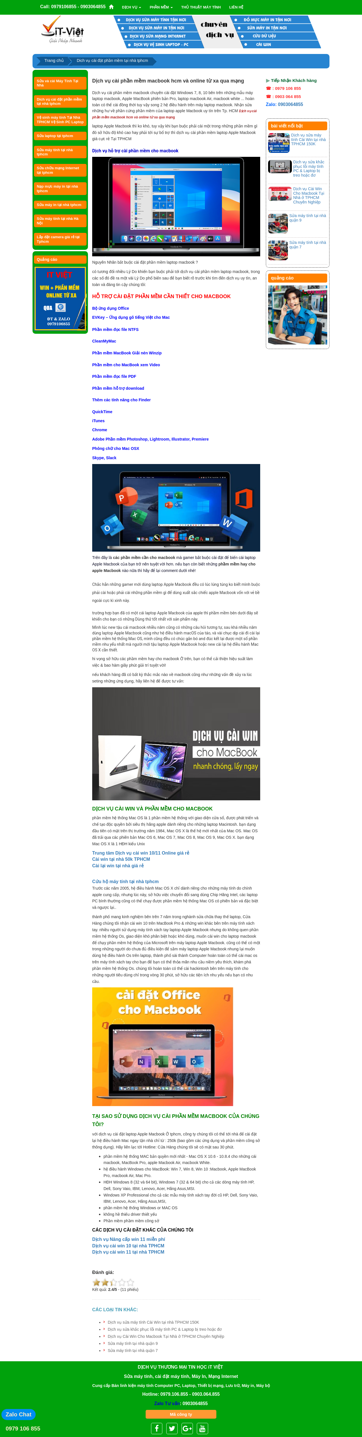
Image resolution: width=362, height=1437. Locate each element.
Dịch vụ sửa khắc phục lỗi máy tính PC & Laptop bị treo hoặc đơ (165, 1329)
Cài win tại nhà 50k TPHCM (121, 859)
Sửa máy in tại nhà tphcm (59, 205)
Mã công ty (181, 1414)
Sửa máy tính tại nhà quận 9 (133, 1343)
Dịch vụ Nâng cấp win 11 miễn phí (128, 1239)
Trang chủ (54, 60)
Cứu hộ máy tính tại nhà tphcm (125, 881)
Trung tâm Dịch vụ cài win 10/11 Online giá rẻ (140, 853)
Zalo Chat (18, 1414)
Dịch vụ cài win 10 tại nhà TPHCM (128, 1245)
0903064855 (290, 104)
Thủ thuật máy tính (201, 7)
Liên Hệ (236, 7)
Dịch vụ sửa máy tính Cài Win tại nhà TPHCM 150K (153, 1322)
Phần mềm (161, 7)
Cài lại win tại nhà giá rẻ (118, 865)
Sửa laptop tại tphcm (55, 136)
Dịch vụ (131, 7)
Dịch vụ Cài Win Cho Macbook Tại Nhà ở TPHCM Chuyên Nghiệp (166, 1336)
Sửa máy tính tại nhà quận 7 (133, 1350)
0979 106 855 (23, 1428)
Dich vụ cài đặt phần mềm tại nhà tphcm (59, 101)
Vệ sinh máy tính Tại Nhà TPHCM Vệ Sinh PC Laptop (60, 119)
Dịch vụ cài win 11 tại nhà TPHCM (128, 1252)
